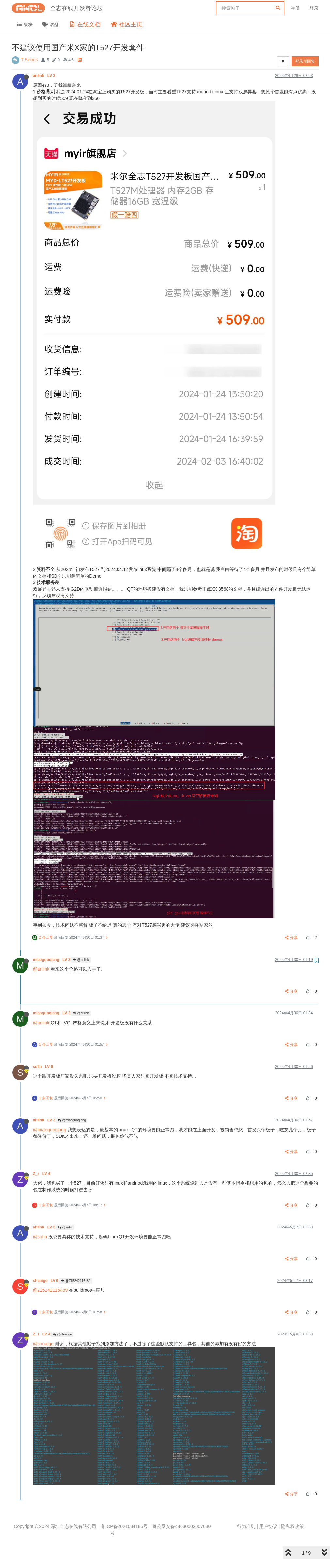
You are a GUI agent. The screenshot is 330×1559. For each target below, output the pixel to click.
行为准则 (246, 1526)
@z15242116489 (50, 1290)
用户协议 (268, 1526)
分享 (291, 937)
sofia (43, 1066)
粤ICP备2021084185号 (124, 1526)
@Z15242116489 (75, 1281)
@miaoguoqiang (72, 1120)
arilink (44, 75)
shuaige (46, 1280)
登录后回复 (305, 61)
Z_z (42, 1173)
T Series (29, 59)
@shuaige (62, 1334)
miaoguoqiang (52, 959)
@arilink (81, 960)
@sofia (65, 1227)
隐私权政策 (292, 1526)
